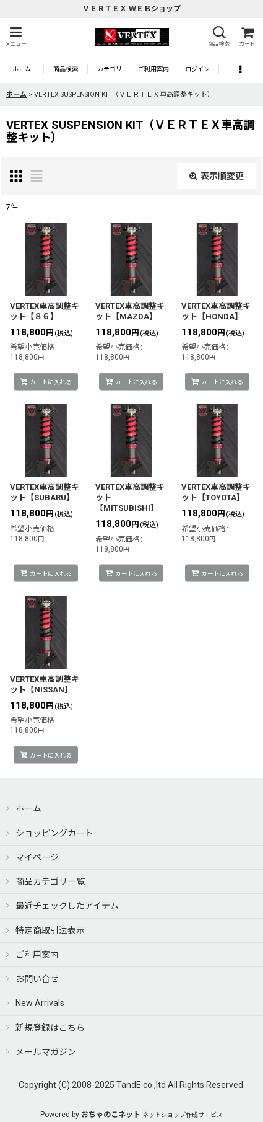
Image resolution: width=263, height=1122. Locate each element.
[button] (15, 37)
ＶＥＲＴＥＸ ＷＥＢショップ (131, 8)
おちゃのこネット (110, 1114)
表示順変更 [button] (216, 176)
